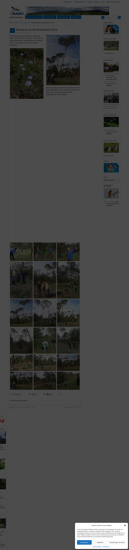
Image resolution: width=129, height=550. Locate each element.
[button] (125, 525)
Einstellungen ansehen (117, 542)
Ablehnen (100, 542)
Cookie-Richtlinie (97, 546)
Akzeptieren (84, 542)
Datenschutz (106, 546)
